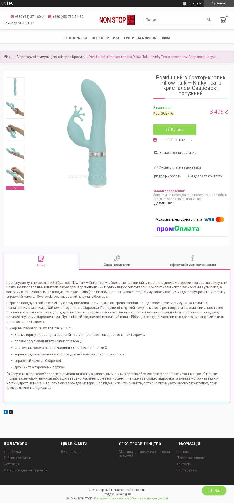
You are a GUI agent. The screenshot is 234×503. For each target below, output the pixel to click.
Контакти (183, 464)
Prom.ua (139, 490)
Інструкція (12, 464)
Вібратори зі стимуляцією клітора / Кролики (51, 57)
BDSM (165, 38)
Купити (177, 129)
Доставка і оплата (190, 458)
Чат (214, 490)
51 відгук (195, 3)
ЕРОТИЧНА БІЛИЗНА (140, 38)
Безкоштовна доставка (178, 152)
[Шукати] (209, 20)
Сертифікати (186, 470)
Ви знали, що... (72, 452)
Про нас (182, 452)
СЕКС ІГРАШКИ (75, 38)
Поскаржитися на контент (111, 498)
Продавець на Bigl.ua (117, 494)
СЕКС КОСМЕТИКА (105, 38)
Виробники (12, 452)
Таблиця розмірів (17, 458)
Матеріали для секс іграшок (25, 470)
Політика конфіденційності (149, 498)
